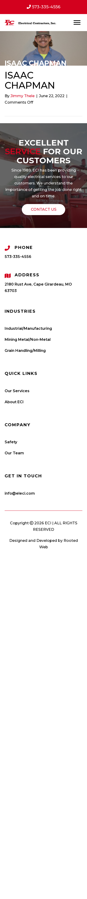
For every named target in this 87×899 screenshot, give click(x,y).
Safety (11, 442)
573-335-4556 (18, 256)
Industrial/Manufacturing (28, 328)
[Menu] (77, 22)
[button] (43, 209)
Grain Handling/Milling (25, 350)
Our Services (17, 391)
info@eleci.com (20, 493)
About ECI (14, 402)
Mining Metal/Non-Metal (28, 339)
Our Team (14, 453)
